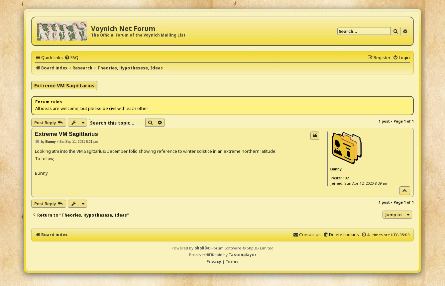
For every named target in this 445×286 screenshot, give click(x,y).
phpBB (200, 247)
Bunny (336, 169)
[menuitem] (71, 57)
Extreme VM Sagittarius (64, 85)
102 (346, 177)
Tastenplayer (242, 254)
